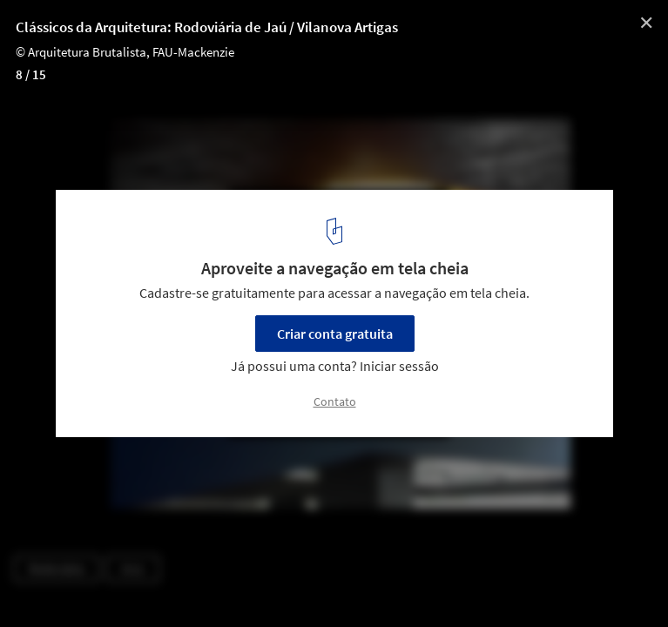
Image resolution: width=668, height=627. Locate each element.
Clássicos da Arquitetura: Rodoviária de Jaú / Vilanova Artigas (207, 27)
